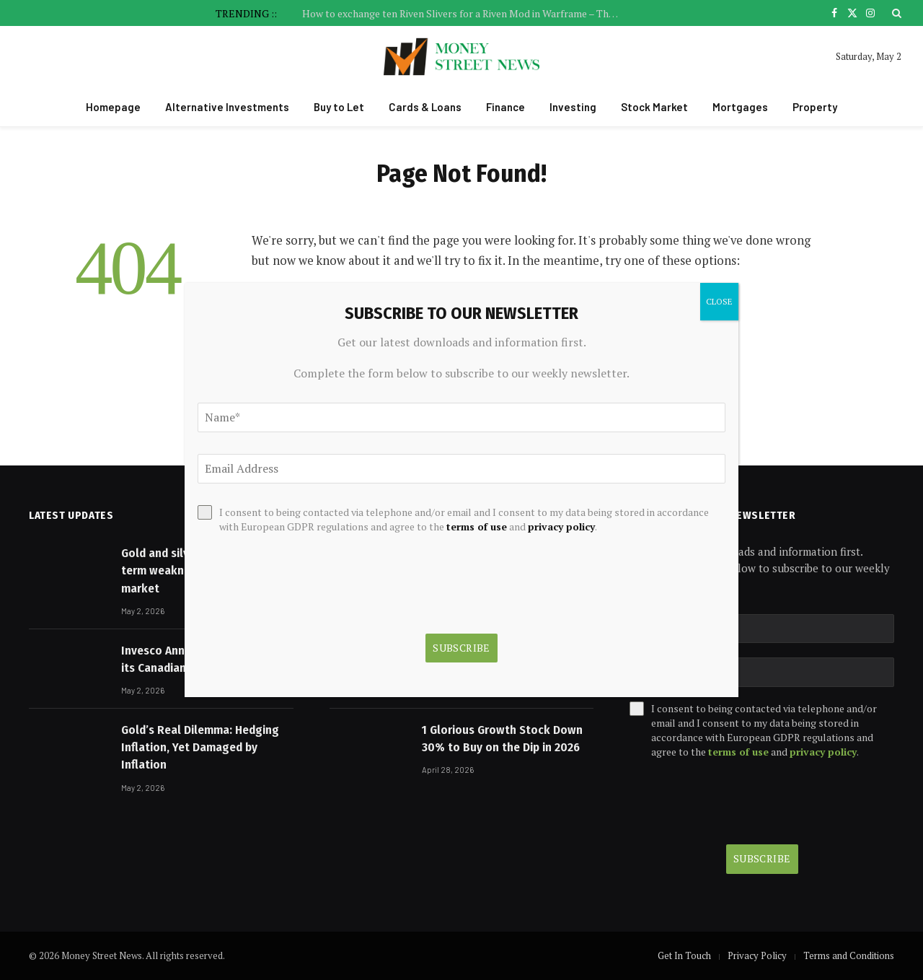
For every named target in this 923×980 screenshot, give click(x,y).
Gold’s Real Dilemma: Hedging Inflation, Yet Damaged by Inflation (200, 747)
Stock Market (654, 106)
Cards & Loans (425, 106)
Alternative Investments (227, 106)
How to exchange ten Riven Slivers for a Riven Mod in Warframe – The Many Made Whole (464, 13)
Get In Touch (684, 955)
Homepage (113, 106)
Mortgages (740, 106)
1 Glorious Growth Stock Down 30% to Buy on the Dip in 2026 (502, 738)
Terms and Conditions (848, 955)
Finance (505, 106)
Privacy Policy (757, 955)
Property (814, 106)
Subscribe (762, 858)
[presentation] (739, 802)
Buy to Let (339, 106)
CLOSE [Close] (719, 301)
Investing (572, 106)
